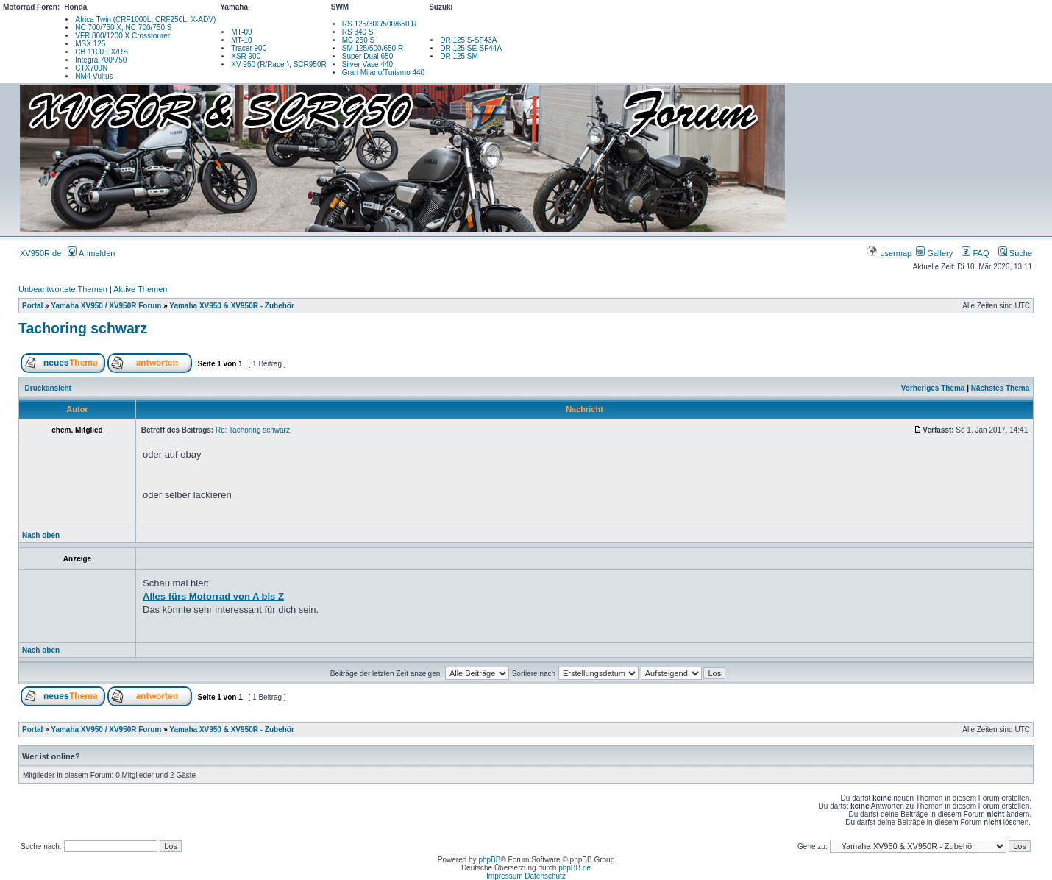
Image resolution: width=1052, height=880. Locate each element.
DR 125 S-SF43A (468, 40)
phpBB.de (574, 868)
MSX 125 (90, 44)
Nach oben (41, 535)
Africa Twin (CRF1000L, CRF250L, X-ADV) (145, 19)
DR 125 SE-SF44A (471, 48)
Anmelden (91, 253)
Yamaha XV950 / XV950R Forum (106, 306)
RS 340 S (358, 32)
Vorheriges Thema (933, 388)
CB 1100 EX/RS (101, 52)
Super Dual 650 (368, 56)
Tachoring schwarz (82, 328)
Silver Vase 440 (367, 64)
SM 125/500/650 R (372, 48)
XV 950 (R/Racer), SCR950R (279, 64)
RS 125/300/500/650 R (379, 24)
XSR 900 (245, 56)
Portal (32, 306)
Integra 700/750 (101, 60)
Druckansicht (48, 388)
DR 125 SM (459, 56)
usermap (890, 253)
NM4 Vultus (94, 76)
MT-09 (241, 32)
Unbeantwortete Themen (62, 289)
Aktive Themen (140, 289)
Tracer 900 (248, 48)
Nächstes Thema (1000, 388)
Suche (1015, 253)
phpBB (489, 860)
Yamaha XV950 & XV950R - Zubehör (231, 306)
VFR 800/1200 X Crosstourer (122, 36)
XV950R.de (40, 253)
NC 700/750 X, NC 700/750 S (123, 28)
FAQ (975, 253)
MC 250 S (358, 40)
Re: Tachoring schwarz (253, 430)
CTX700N (91, 68)
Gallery (934, 253)
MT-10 (241, 40)
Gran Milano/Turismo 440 (383, 72)
